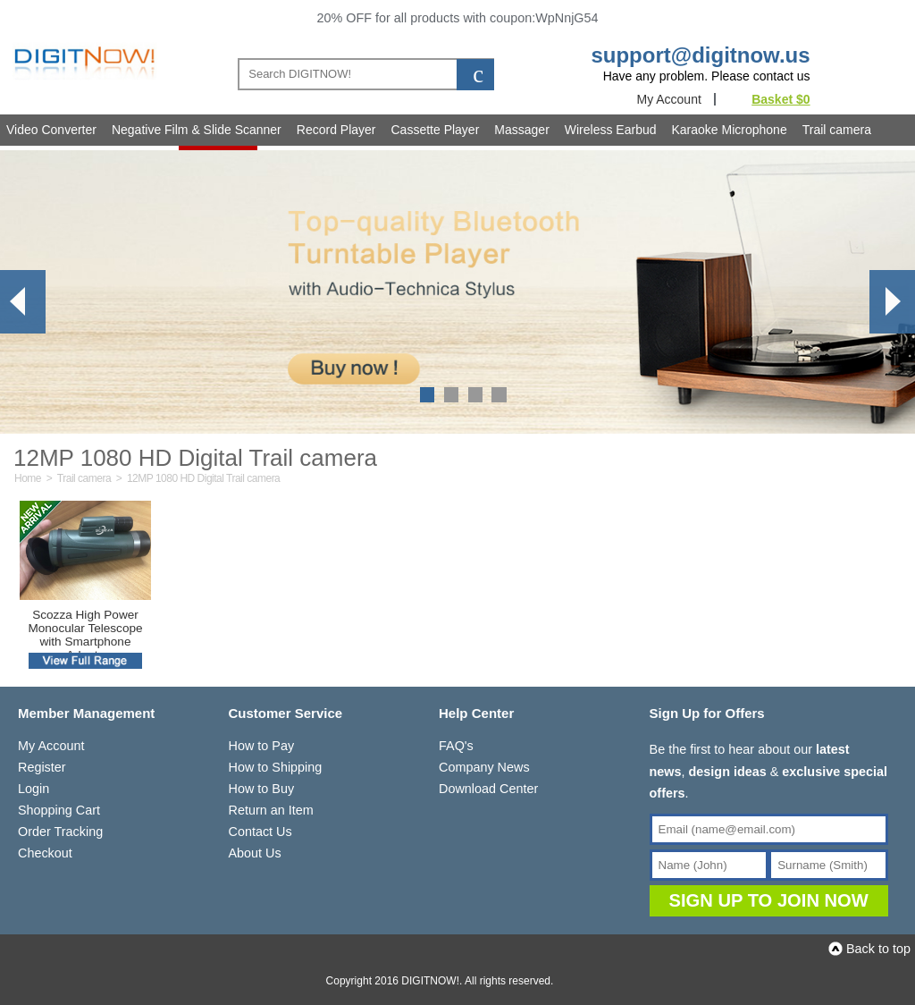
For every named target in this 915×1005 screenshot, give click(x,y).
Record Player (336, 129)
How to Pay (262, 746)
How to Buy (262, 788)
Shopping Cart (59, 810)
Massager (521, 129)
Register (42, 767)
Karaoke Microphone (729, 129)
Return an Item (271, 810)
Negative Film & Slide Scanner (196, 129)
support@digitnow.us (700, 55)
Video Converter (51, 129)
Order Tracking (60, 831)
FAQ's (456, 746)
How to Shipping (276, 767)
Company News (484, 767)
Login (33, 788)
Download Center (488, 788)
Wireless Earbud (611, 129)
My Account (668, 99)
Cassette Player (435, 129)
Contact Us (260, 831)
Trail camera (836, 129)
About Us (255, 853)
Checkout (45, 853)
